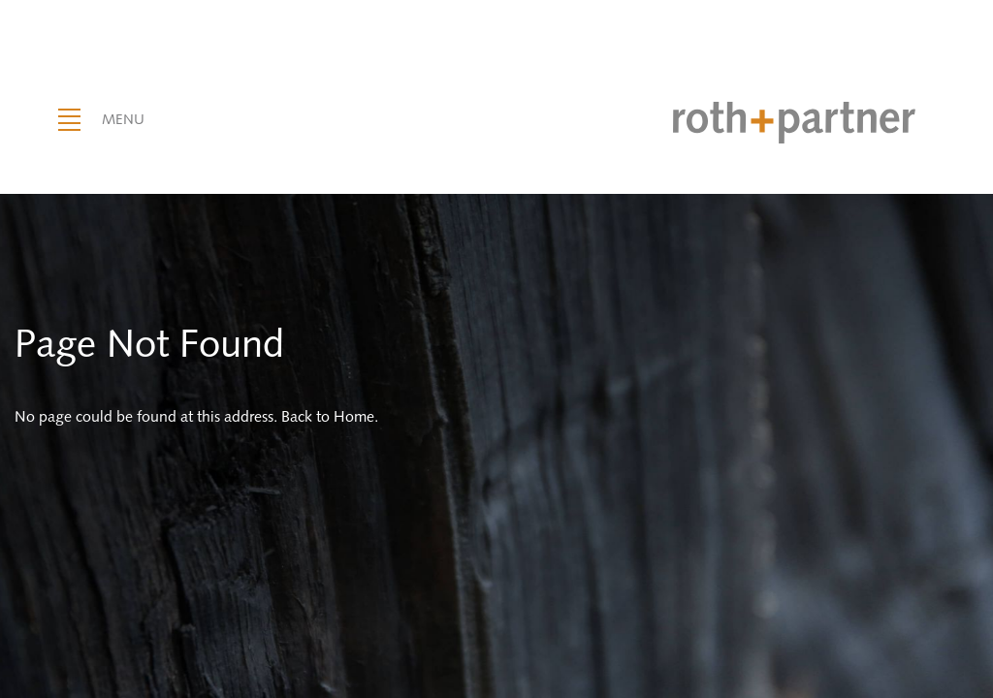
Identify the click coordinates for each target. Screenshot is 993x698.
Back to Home (327, 416)
